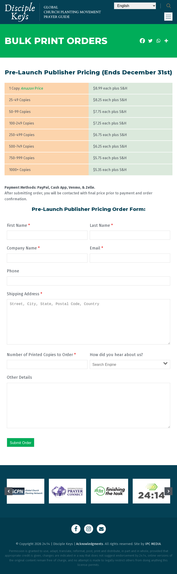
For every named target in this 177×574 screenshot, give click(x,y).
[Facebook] (142, 40)
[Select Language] (135, 5)
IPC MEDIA (153, 544)
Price (32, 88)
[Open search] (168, 5)
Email (96, 248)
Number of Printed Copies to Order (41, 354)
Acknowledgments (89, 544)
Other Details (19, 377)
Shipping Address (24, 293)
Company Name (23, 248)
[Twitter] (150, 40)
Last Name (101, 225)
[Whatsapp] (158, 40)
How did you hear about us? (116, 354)
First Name (18, 225)
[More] (166, 40)
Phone (13, 271)
